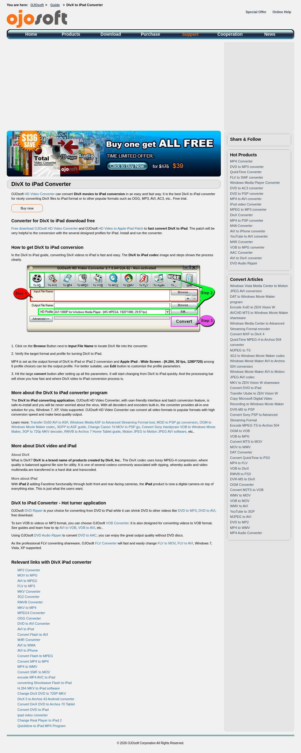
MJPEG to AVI (240, 516)
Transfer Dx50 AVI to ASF (49, 422)
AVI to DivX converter (246, 258)
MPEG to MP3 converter (248, 209)
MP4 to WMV (27, 666)
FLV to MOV (167, 543)
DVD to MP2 (239, 522)
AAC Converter (241, 252)
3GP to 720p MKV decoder (42, 431)
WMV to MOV (240, 495)
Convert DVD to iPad (33, 709)
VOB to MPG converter (247, 247)
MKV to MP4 (26, 607)
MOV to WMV (240, 447)
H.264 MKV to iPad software (38, 688)
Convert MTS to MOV (246, 441)
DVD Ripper (33, 510)
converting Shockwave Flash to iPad (44, 683)
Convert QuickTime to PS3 (250, 458)
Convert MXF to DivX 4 (247, 334)
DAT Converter (241, 452)
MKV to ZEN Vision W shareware (255, 382)
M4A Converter (241, 225)
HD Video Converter (39, 194)
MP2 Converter (28, 570)
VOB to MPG (240, 436)
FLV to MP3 (26, 586)
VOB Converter (117, 523)
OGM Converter (242, 484)
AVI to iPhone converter (247, 231)
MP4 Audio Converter (246, 533)
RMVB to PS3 (240, 474)
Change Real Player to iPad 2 (39, 720)
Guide (55, 5)
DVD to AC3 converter (246, 188)
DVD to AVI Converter (33, 623)
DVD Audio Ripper (47, 535)
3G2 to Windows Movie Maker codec (257, 356)
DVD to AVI (207, 510)
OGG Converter (29, 618)
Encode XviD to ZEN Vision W (252, 307)
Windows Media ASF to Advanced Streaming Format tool (112, 422)
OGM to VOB (240, 431)
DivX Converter (241, 215)
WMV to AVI (239, 506)
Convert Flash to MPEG (35, 656)
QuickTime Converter (246, 172)
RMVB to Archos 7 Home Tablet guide (92, 431)
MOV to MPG (27, 575)
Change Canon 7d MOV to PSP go (114, 427)
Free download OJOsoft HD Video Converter (44, 228)
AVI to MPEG (27, 581)
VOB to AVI (86, 527)
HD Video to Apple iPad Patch (120, 228)
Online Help (282, 12)
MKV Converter (28, 591)
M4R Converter (28, 640)
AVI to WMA (26, 645)
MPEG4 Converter (31, 613)
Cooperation (230, 34)
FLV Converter (106, 543)
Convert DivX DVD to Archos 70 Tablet (46, 704)
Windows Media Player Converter (255, 182)
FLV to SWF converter (246, 177)
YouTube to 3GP (242, 511)
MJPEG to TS (240, 350)
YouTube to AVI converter (249, 236)
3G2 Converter (28, 596)
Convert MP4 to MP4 (33, 661)
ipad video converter (32, 715)
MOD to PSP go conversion (177, 422)
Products (71, 34)
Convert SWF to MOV (33, 672)
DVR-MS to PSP (242, 409)
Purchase (150, 34)
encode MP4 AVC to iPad (36, 677)
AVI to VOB (67, 527)
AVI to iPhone (27, 650)
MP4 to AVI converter (246, 199)
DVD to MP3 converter (247, 167)
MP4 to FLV (238, 463)
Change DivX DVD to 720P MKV (41, 693)
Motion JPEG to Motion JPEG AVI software (154, 431)
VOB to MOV (240, 501)
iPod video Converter (246, 204)
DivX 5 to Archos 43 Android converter (45, 699)
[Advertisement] (150, 85)
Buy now (26, 208)
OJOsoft (37, 5)
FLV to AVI (185, 543)
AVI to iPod (25, 629)
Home (31, 34)
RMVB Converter (30, 602)
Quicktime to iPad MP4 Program (41, 726)
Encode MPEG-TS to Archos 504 (254, 425)
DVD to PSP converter (246, 193)
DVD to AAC (87, 535)
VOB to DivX (239, 468)
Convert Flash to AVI (32, 634)
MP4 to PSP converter (246, 220)
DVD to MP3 (187, 510)
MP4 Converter (241, 161)
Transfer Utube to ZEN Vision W (254, 393)
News (270, 34)
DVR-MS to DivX (242, 479)
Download (111, 34)
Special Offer (256, 12)
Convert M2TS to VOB (246, 490)
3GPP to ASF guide (71, 427)
